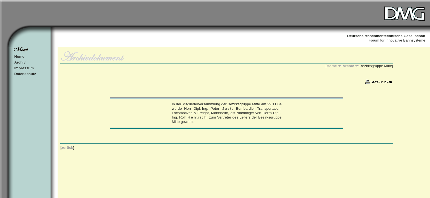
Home (19, 56)
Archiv (20, 62)
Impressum (24, 68)
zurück (67, 147)
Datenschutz (25, 74)
